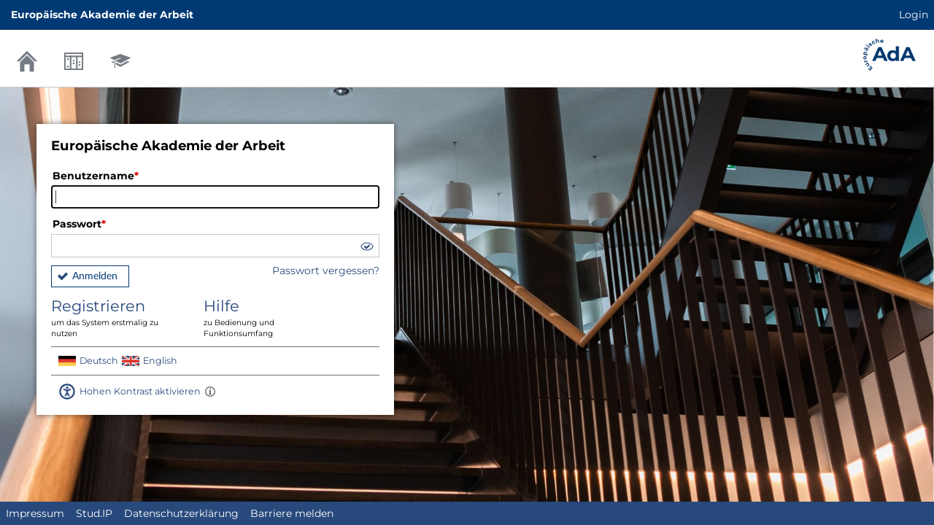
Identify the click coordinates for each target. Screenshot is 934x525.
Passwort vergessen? (325, 270)
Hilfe (269, 318)
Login (913, 14)
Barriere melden (291, 513)
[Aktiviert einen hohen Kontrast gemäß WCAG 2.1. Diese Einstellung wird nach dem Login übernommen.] (210, 391)
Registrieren (116, 318)
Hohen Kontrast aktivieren (140, 391)
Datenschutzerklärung (181, 513)
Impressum (35, 513)
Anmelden (94, 276)
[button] (366, 248)
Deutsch (99, 360)
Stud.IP (94, 513)
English (160, 360)
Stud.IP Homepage (889, 54)
